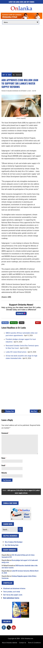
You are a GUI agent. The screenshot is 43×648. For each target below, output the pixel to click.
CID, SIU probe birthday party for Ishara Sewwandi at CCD (18, 556)
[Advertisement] (21, 48)
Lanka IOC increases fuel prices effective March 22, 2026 (20, 572)
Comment (18, 75)
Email (3, 465)
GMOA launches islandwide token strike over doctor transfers (20, 566)
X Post (22, 322)
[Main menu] (20, 22)
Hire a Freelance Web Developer (14, 542)
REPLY (38, 322)
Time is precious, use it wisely (11, 591)
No (13, 75)
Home (4, 490)
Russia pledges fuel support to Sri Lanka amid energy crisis (20, 561)
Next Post (34, 411)
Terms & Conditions (34, 643)
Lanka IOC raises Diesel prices (16, 352)
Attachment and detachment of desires (14, 588)
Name (3, 458)
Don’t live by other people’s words (12, 594)
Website (4, 472)
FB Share (5, 322)
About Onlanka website (9, 643)
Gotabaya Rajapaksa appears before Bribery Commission (19, 577)
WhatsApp (14, 322)
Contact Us (22, 643)
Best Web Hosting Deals (11, 545)
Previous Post (10, 411)
